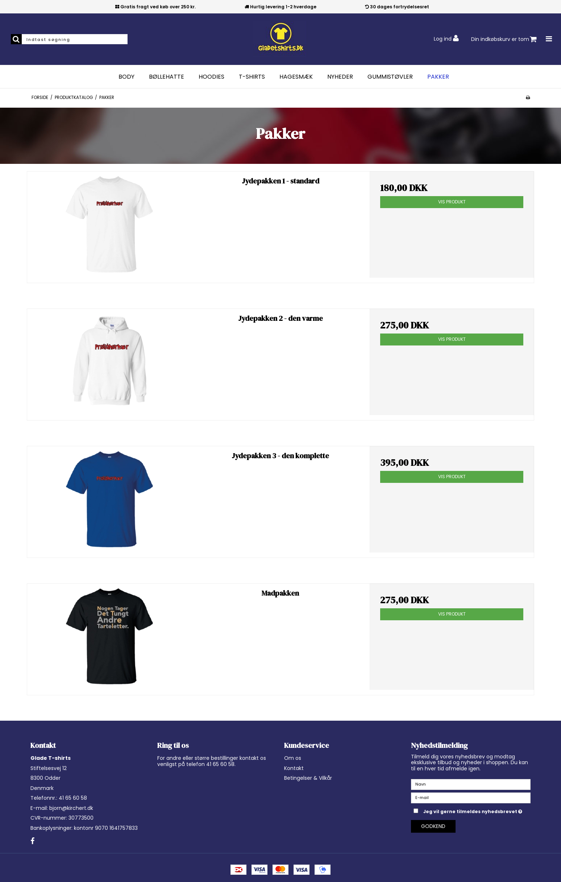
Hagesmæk (296, 76)
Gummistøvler (390, 76)
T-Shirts (252, 76)
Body (126, 76)
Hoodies (211, 76)
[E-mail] (471, 797)
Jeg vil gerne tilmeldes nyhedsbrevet (477, 810)
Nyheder (340, 76)
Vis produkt (452, 202)
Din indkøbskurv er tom (504, 39)
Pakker (438, 76)
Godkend (433, 826)
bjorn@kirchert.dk (71, 808)
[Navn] (471, 784)
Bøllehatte (166, 76)
